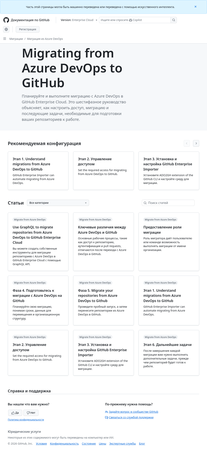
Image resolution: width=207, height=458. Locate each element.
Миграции (16, 39)
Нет (31, 412)
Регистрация (27, 29)
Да (15, 412)
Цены (102, 443)
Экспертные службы (122, 443)
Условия (41, 443)
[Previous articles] (187, 143)
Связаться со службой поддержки (129, 417)
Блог (142, 443)
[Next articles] (196, 143)
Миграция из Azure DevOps (45, 39)
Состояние (89, 443)
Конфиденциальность (64, 443)
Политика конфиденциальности (26, 419)
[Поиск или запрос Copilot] (138, 20)
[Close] (196, 6)
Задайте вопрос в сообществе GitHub (131, 412)
